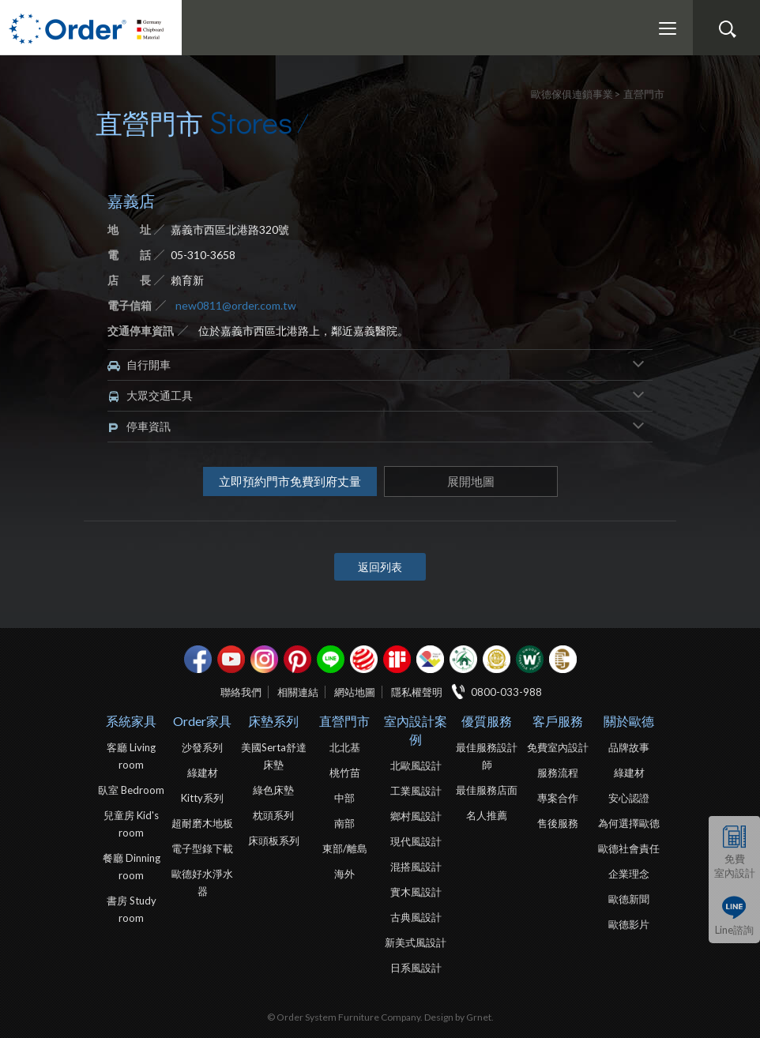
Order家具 (202, 720)
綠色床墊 (273, 790)
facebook (198, 659)
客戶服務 (557, 720)
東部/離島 (344, 848)
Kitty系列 (202, 798)
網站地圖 (354, 692)
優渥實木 (530, 659)
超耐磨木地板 (202, 823)
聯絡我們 (240, 692)
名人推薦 (486, 815)
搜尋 (727, 29)
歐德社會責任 (629, 848)
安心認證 (628, 798)
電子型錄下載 (202, 848)
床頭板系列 (273, 840)
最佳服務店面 (486, 790)
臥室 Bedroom (131, 790)
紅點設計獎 (364, 659)
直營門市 (344, 720)
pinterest (297, 659)
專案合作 (557, 798)
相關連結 (297, 692)
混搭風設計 (416, 866)
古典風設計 (416, 917)
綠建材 (463, 659)
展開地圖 (471, 481)
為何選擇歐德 (629, 823)
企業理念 (628, 873)
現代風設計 (416, 841)
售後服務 (557, 823)
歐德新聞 (628, 899)
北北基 (344, 747)
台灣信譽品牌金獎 (496, 659)
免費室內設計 (734, 865)
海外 (344, 873)
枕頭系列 (273, 815)
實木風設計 (416, 892)
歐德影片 (628, 924)
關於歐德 (629, 720)
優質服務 (486, 720)
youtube (231, 659)
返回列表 (380, 567)
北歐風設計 (416, 765)
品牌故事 (628, 747)
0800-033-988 (506, 692)
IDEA (430, 659)
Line (330, 659)
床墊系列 (273, 720)
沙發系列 (202, 747)
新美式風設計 (415, 942)
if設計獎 (397, 659)
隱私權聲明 (416, 692)
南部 (344, 823)
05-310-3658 (203, 254)
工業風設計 (416, 790)
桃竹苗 (344, 772)
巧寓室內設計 (563, 659)
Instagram (264, 659)
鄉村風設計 (416, 816)
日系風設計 (416, 967)
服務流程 (557, 772)
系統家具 (131, 720)
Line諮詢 (734, 929)
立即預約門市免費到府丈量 (290, 481)
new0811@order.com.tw (235, 305)
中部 (344, 798)
